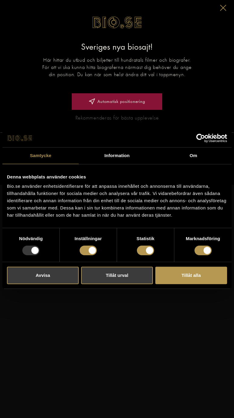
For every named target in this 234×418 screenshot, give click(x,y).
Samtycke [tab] (40, 155)
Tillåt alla (191, 275)
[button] (223, 8)
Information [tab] (117, 155)
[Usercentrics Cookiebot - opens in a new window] (200, 138)
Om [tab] (193, 155)
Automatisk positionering (117, 101)
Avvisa (43, 275)
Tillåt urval (117, 275)
